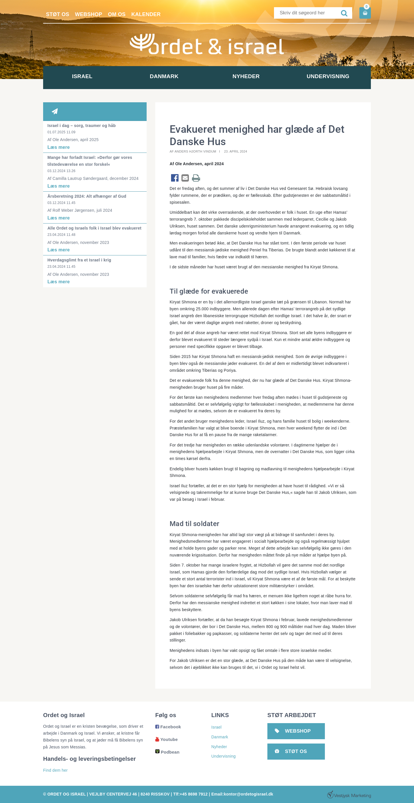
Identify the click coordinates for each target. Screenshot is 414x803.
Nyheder (248, 76)
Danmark (166, 76)
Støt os (57, 14)
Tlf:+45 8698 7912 (190, 794)
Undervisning (329, 76)
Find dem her (55, 770)
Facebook (168, 726)
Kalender (146, 14)
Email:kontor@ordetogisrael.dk (242, 794)
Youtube (166, 739)
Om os (117, 14)
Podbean (167, 752)
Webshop (88, 14)
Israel (84, 76)
